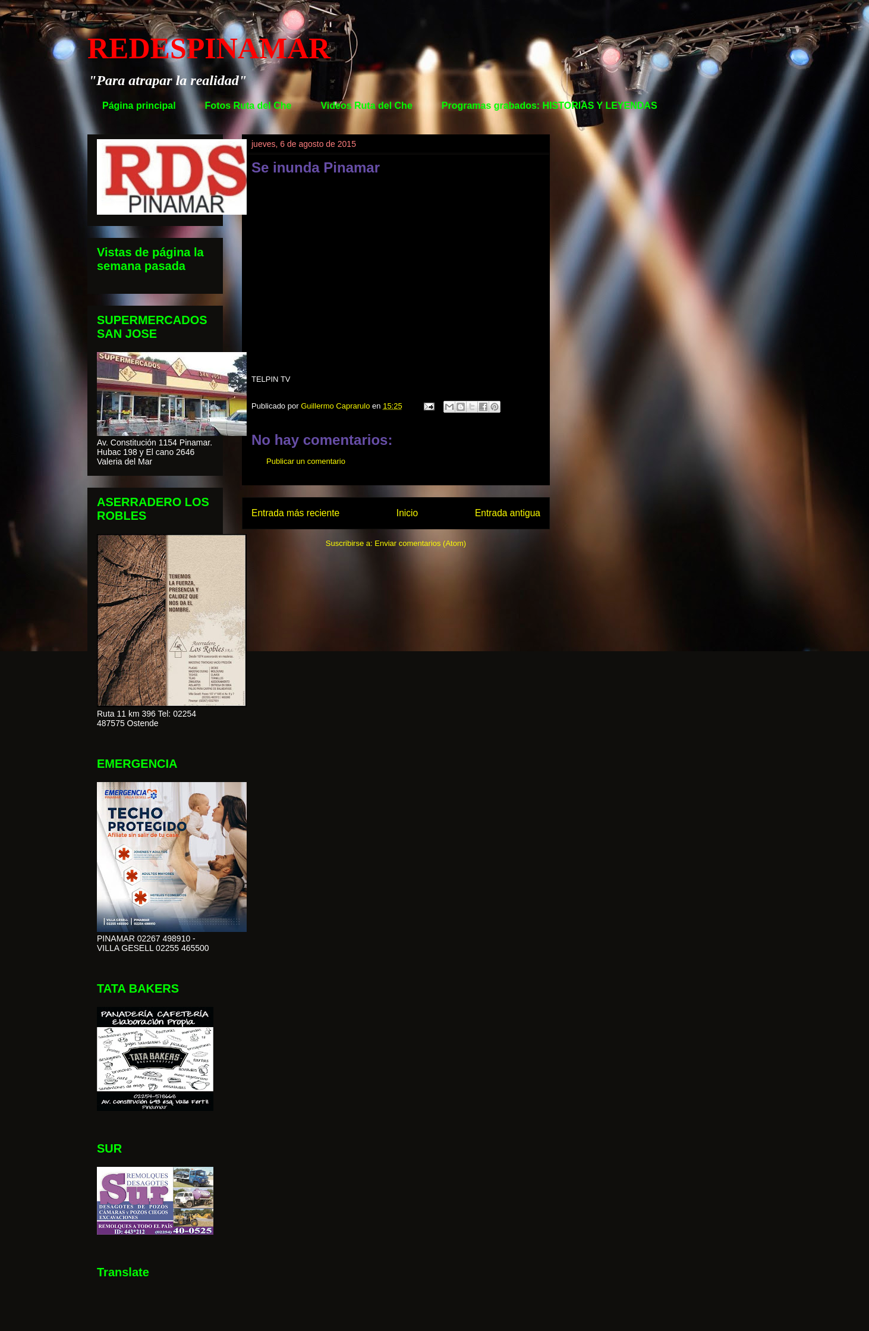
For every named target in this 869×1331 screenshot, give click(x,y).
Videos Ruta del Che (366, 106)
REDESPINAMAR (208, 48)
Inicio (407, 513)
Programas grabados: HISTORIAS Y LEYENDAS (549, 106)
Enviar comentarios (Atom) (420, 543)
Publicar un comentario (305, 461)
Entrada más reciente (295, 513)
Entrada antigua (507, 513)
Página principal (139, 106)
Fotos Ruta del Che (248, 106)
